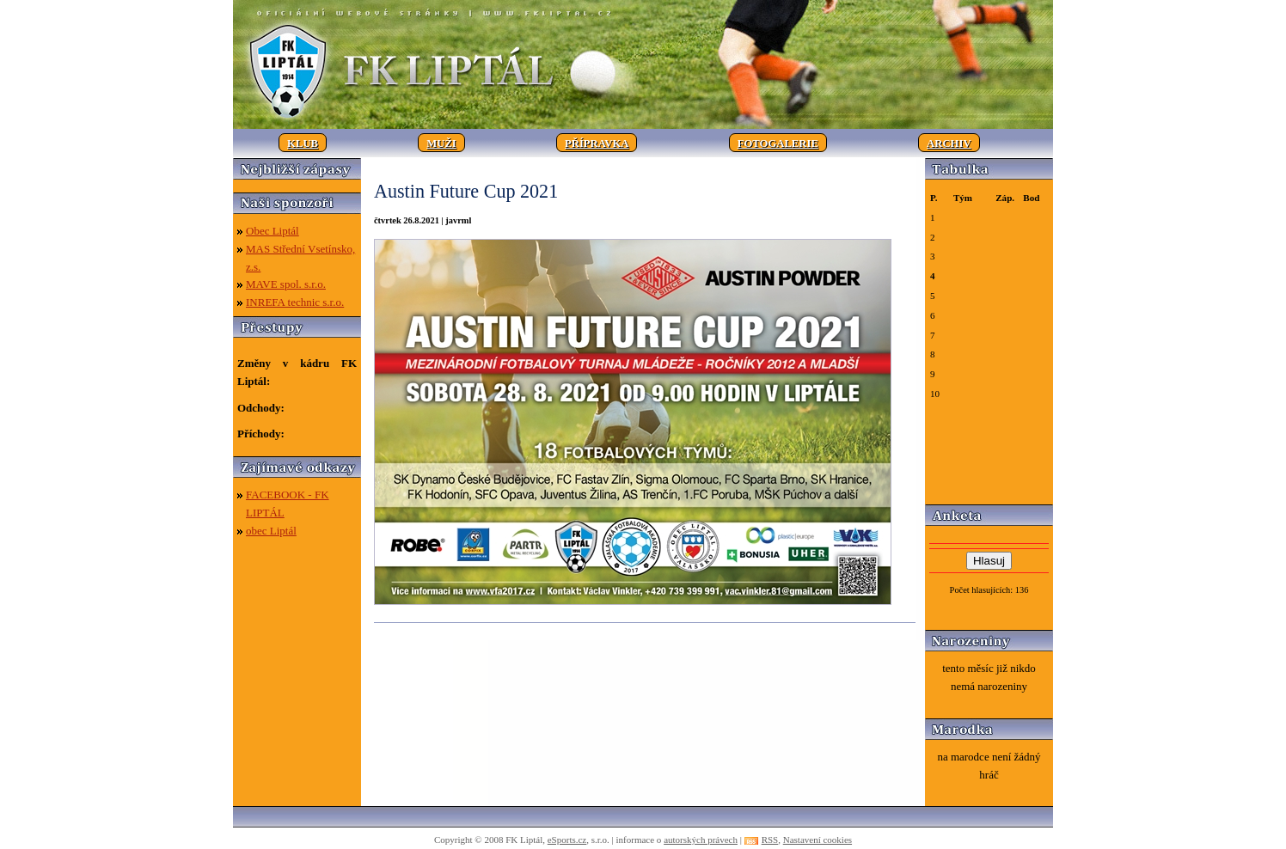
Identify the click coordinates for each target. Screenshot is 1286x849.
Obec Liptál (272, 230)
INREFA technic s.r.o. (295, 302)
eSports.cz (567, 839)
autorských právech (701, 839)
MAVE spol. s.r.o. (286, 284)
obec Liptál (271, 530)
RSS (770, 839)
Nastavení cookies (817, 839)
